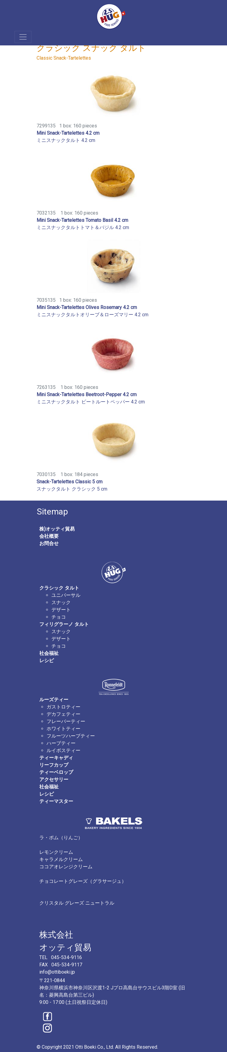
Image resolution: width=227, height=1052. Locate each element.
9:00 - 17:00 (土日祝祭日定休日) (73, 1002)
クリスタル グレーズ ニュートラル (76, 903)
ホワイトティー (63, 728)
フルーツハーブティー (71, 736)
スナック (61, 602)
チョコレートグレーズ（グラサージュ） (82, 881)
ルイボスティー (63, 750)
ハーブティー (61, 743)
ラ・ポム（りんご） (61, 837)
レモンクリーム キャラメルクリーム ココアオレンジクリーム (65, 859)
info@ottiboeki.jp (57, 972)
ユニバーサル (65, 595)
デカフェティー (63, 714)
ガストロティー (63, 707)
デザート (61, 610)
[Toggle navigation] (23, 37)
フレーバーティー (66, 721)
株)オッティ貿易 (57, 529)
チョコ (58, 617)
